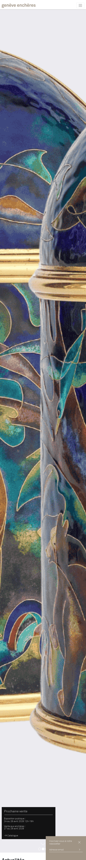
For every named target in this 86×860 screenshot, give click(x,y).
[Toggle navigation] (80, 5)
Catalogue (11, 835)
